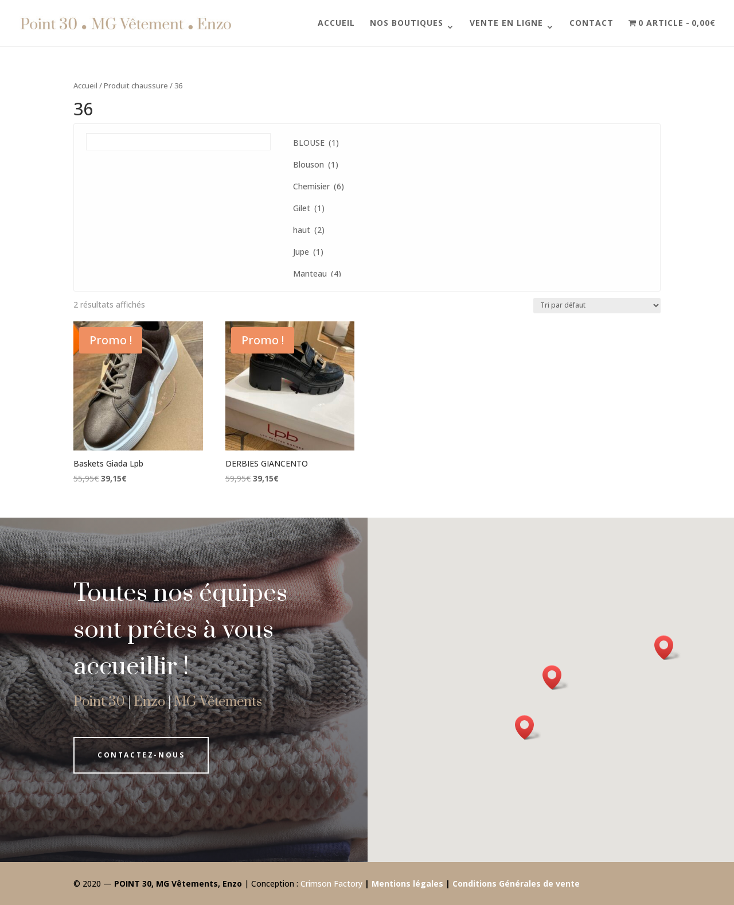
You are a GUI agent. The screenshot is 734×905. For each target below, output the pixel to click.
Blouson (315, 164)
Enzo (149, 701)
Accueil (336, 23)
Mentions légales (407, 883)
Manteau (317, 273)
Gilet (309, 208)
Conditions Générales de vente (516, 883)
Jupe (308, 251)
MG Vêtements (218, 701)
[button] (528, 727)
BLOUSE (316, 142)
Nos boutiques (406, 23)
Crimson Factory (331, 883)
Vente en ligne (506, 23)
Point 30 (99, 701)
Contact (591, 23)
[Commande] (597, 305)
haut (309, 229)
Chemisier (318, 186)
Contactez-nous (141, 755)
